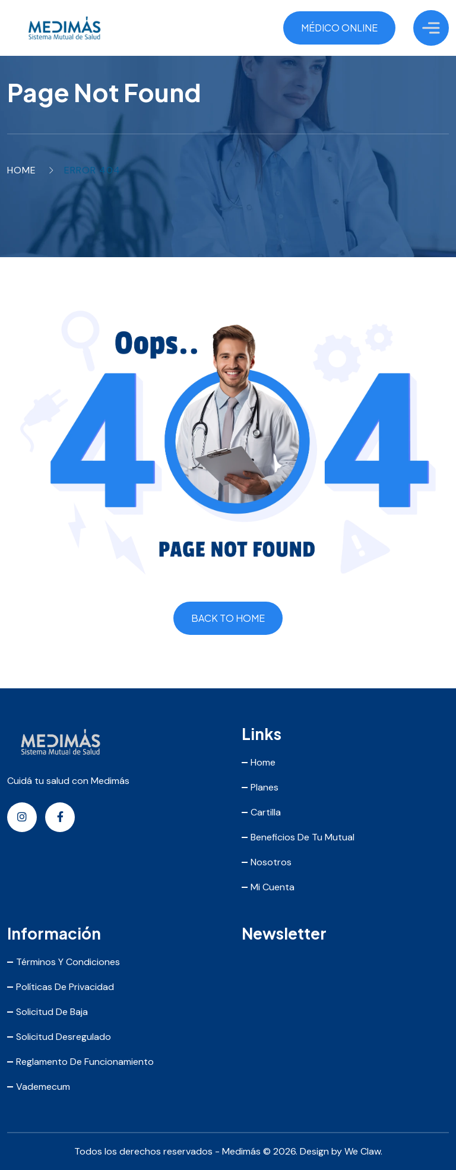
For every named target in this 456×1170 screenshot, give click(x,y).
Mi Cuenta (272, 887)
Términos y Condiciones (68, 962)
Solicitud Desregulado (63, 1036)
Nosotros (271, 862)
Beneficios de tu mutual (302, 837)
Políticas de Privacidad (65, 987)
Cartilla (266, 812)
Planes (264, 787)
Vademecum (43, 1086)
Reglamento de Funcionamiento (85, 1061)
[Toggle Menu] (431, 27)
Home (21, 170)
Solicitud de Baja (52, 1011)
